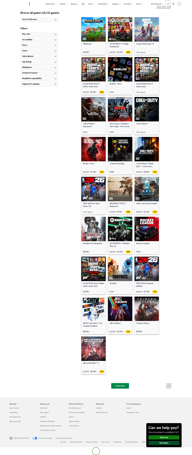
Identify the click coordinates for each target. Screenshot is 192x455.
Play (83, 4)
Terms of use (105, 442)
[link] (93, 36)
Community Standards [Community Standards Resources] (47, 421)
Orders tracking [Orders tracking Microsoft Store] (74, 421)
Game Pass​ (50, 4)
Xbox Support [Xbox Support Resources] (44, 412)
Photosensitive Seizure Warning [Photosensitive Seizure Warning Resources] (50, 426)
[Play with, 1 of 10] (39, 34)
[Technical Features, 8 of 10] (39, 73)
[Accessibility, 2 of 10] (39, 39)
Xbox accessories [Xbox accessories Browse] (15, 421)
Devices (74, 4)
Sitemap (63, 442)
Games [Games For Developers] (128, 408)
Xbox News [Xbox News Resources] (43, 408)
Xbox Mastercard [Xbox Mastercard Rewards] (101, 412)
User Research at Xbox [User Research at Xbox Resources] (47, 430)
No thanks (164, 443)
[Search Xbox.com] (167, 3)
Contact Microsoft (76, 442)
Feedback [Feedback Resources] (43, 417)
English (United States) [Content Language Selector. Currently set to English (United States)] (21, 438)
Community (102, 4)
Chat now (164, 437)
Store (90, 4)
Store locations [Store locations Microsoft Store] (74, 426)
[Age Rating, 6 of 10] (39, 62)
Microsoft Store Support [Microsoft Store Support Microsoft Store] (77, 412)
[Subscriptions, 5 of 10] (39, 56)
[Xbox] (37, 4)
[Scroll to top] (168, 386)
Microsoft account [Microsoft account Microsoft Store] (75, 408)
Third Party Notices (131, 442)
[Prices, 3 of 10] (39, 45)
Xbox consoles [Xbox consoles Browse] (14, 408)
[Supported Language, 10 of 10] (39, 84)
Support (115, 4)
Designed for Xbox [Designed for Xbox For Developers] (132, 412)
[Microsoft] (19, 4)
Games (62, 4)
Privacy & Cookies (92, 442)
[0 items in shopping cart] (173, 3)
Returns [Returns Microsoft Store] (71, 417)
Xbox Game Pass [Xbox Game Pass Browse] (15, 417)
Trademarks (117, 442)
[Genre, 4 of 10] (39, 51)
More (138, 4)
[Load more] (120, 386)
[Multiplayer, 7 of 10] (39, 67)
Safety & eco (146, 442)
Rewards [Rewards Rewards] (99, 408)
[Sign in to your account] (179, 3)
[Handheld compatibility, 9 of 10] (39, 78)
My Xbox (127, 4)
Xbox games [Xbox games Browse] (14, 412)
